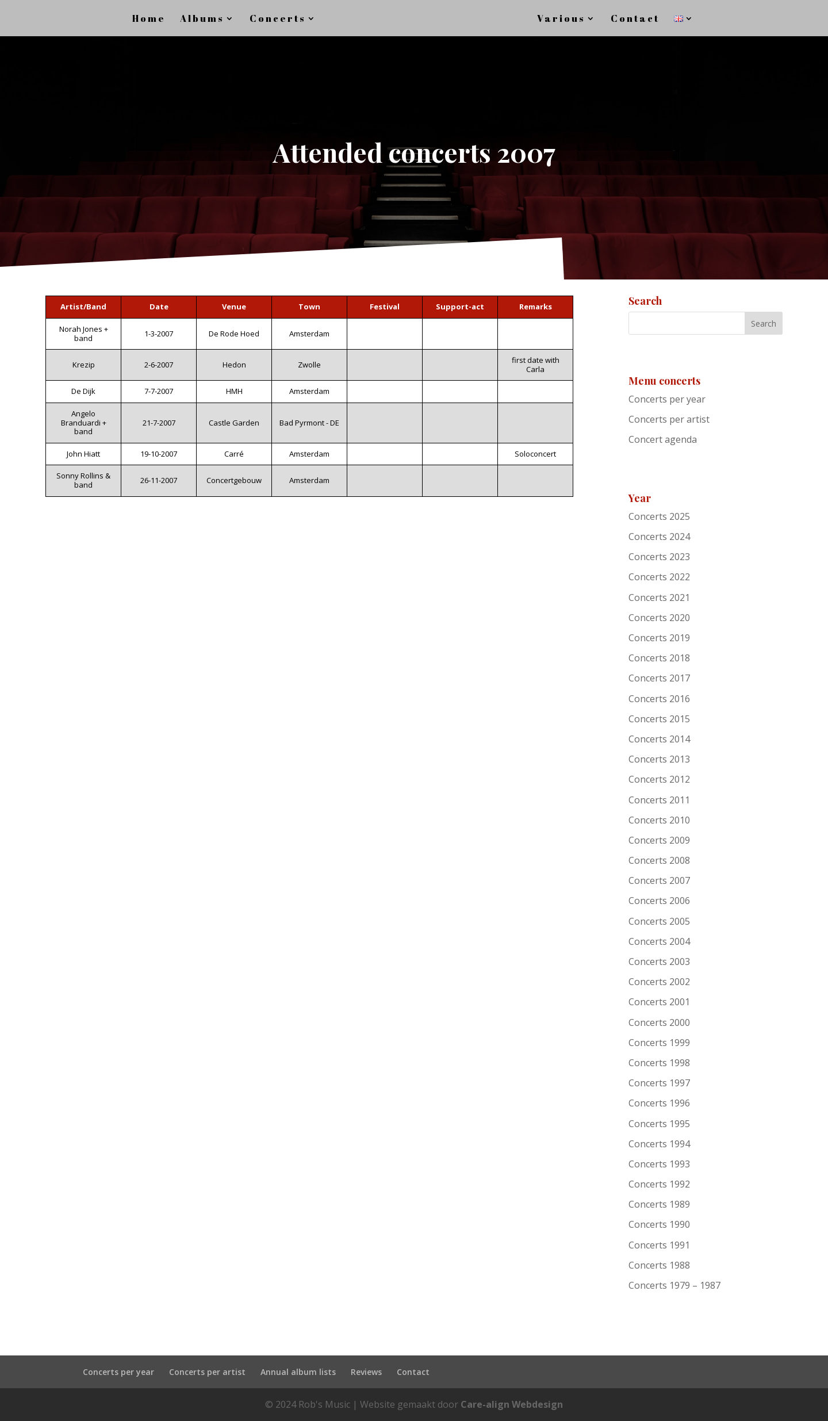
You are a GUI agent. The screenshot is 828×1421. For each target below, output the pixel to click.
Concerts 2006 (659, 900)
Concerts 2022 (659, 576)
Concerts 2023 (659, 556)
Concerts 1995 (659, 1123)
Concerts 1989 (659, 1204)
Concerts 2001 (659, 1001)
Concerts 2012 (659, 779)
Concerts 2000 (659, 1022)
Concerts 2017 (659, 678)
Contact (413, 1371)
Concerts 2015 (659, 719)
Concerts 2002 (659, 981)
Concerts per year (667, 399)
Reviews (366, 1371)
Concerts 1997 (659, 1083)
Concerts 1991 (659, 1245)
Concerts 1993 (659, 1164)
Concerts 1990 (659, 1224)
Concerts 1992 (659, 1184)
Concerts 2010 (659, 820)
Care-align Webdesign (512, 1404)
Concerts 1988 (659, 1265)
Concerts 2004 (659, 941)
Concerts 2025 (659, 516)
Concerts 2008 (659, 860)
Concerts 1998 (659, 1062)
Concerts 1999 (659, 1042)
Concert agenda (662, 439)
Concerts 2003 (659, 961)
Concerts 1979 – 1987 (674, 1285)
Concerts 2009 (659, 840)
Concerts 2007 (659, 880)
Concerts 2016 (659, 698)
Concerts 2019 (659, 637)
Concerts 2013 (659, 759)
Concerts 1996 (659, 1103)
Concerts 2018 (659, 658)
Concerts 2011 (659, 800)
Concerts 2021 (659, 597)
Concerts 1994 (659, 1143)
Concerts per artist (669, 419)
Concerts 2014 (659, 739)
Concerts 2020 (659, 617)
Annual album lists (298, 1371)
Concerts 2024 (659, 536)
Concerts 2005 (659, 921)
